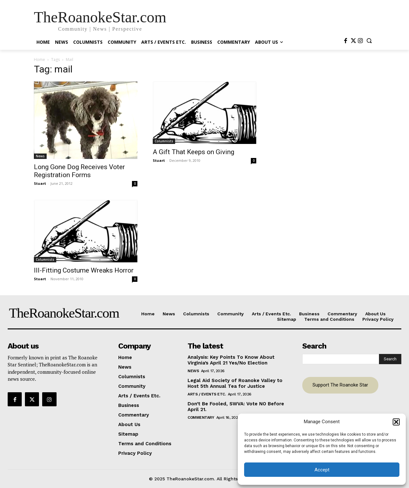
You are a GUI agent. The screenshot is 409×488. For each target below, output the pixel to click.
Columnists (164, 141)
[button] (396, 422)
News (40, 156)
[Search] (390, 359)
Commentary (201, 417)
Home (39, 59)
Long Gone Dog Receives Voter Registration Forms (79, 171)
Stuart (40, 183)
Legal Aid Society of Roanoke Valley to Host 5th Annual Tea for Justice (235, 383)
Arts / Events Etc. (207, 394)
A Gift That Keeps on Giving (193, 152)
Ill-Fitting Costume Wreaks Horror (84, 270)
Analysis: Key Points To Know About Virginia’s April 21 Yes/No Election (231, 360)
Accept (321, 470)
